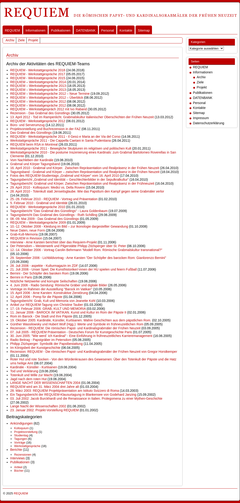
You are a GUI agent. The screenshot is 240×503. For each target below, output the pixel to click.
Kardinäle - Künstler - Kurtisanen (33, 367)
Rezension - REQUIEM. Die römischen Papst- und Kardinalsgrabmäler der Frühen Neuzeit (75, 328)
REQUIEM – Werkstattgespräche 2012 (38, 101)
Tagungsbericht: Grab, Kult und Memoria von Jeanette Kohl (52, 301)
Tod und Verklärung (24, 371)
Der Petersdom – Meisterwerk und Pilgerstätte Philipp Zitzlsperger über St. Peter (68, 246)
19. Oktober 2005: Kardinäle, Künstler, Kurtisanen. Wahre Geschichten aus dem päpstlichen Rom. (80, 320)
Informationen (35, 30)
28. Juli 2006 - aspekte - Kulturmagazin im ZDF (44, 266)
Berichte (16, 449)
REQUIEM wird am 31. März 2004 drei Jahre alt (44, 387)
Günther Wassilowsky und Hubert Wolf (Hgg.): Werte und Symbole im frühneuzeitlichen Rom (76, 324)
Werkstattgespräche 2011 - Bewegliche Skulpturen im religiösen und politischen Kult (70, 148)
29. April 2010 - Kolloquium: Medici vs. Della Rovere (47, 187)
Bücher (18, 470)
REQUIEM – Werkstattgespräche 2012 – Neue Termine (50, 93)
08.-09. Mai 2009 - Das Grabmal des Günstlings (44, 219)
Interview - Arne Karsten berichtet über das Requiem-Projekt (53, 242)
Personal (107, 30)
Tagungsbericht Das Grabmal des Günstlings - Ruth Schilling (53, 215)
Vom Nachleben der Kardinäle (31, 160)
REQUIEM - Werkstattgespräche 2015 (37, 78)
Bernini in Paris (21, 277)
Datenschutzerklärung (208, 123)
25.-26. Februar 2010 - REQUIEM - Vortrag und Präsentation (54, 199)
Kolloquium (21, 428)
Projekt (33, 40)
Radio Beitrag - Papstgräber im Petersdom (40, 340)
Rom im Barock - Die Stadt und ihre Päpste (41, 316)
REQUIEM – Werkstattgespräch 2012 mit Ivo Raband (48, 109)
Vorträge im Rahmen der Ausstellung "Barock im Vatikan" (51, 289)
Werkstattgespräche (27, 446)
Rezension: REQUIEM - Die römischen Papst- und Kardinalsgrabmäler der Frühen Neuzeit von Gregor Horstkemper (93, 351)
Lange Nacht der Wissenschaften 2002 (38, 406)
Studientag (21, 435)
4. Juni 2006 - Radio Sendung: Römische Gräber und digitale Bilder (58, 285)
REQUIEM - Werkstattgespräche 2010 (37, 207)
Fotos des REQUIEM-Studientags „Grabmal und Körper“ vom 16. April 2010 (64, 175)
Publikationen (60, 30)
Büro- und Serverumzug (27, 125)
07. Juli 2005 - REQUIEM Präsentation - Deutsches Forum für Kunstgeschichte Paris (71, 332)
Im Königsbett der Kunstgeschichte (35, 347)
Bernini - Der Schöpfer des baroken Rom (39, 273)
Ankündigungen (21, 423)
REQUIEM (12, 30)
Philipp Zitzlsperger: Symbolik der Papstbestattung (46, 344)
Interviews (17, 458)
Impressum (201, 118)
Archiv (10, 40)
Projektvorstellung (26, 432)
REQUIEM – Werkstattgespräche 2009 (38, 222)
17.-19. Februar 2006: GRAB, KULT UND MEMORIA (48, 308)
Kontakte (126, 30)
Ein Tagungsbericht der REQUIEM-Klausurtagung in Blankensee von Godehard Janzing (73, 394)
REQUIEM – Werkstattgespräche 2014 (38, 82)
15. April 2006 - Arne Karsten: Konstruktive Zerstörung (49, 293)
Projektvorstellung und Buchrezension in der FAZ (45, 129)
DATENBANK (86, 30)
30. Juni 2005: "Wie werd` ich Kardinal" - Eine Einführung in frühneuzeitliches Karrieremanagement (81, 336)
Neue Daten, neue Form (27, 230)
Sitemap (144, 30)
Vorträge (19, 442)
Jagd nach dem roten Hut (28, 379)
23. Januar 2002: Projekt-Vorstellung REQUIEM (44, 410)
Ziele (21, 40)
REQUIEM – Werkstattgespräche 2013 (38, 86)
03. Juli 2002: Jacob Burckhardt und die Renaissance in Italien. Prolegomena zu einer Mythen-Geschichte (86, 398)
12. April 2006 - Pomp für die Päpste (36, 297)
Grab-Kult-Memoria (24, 234)
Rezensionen (22, 454)
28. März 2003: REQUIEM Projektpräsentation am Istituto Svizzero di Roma (64, 390)
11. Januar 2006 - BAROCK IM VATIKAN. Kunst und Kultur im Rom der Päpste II (68, 312)
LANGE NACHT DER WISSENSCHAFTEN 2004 (45, 383)
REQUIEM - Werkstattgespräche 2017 (37, 74)
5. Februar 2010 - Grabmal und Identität (38, 203)
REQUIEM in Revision (26, 238)
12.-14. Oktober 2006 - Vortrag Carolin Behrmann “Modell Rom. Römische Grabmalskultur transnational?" (86, 250)
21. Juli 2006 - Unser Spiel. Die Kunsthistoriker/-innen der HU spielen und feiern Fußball (73, 269)
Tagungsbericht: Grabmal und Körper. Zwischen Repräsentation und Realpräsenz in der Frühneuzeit (82, 183)
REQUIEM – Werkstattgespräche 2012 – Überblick (46, 97)
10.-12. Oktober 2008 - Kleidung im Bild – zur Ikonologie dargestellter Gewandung (69, 226)
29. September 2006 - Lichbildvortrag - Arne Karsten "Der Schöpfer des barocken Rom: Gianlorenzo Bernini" (88, 258)
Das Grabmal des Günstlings (31, 132)
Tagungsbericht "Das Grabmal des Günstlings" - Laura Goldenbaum (59, 211)
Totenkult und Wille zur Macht (31, 375)
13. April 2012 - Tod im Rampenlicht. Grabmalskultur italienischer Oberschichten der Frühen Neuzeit (82, 117)
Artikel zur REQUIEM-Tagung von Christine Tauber (46, 305)
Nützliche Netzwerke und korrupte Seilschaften (44, 281)
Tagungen (20, 439)
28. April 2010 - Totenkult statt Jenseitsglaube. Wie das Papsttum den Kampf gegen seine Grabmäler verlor (87, 191)
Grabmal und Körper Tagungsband (35, 164)
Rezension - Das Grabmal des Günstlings (40, 113)
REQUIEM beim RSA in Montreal (34, 144)
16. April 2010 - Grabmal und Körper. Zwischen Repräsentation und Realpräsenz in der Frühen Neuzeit (84, 168)
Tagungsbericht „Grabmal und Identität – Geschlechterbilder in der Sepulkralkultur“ (69, 179)
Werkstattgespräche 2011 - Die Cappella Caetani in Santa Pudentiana (60, 140)
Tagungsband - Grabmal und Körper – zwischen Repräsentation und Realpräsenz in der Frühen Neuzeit (84, 172)
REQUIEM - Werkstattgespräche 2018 (37, 70)
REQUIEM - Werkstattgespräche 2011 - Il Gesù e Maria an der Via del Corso (65, 136)
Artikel (18, 467)
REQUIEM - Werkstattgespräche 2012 (37, 121)
